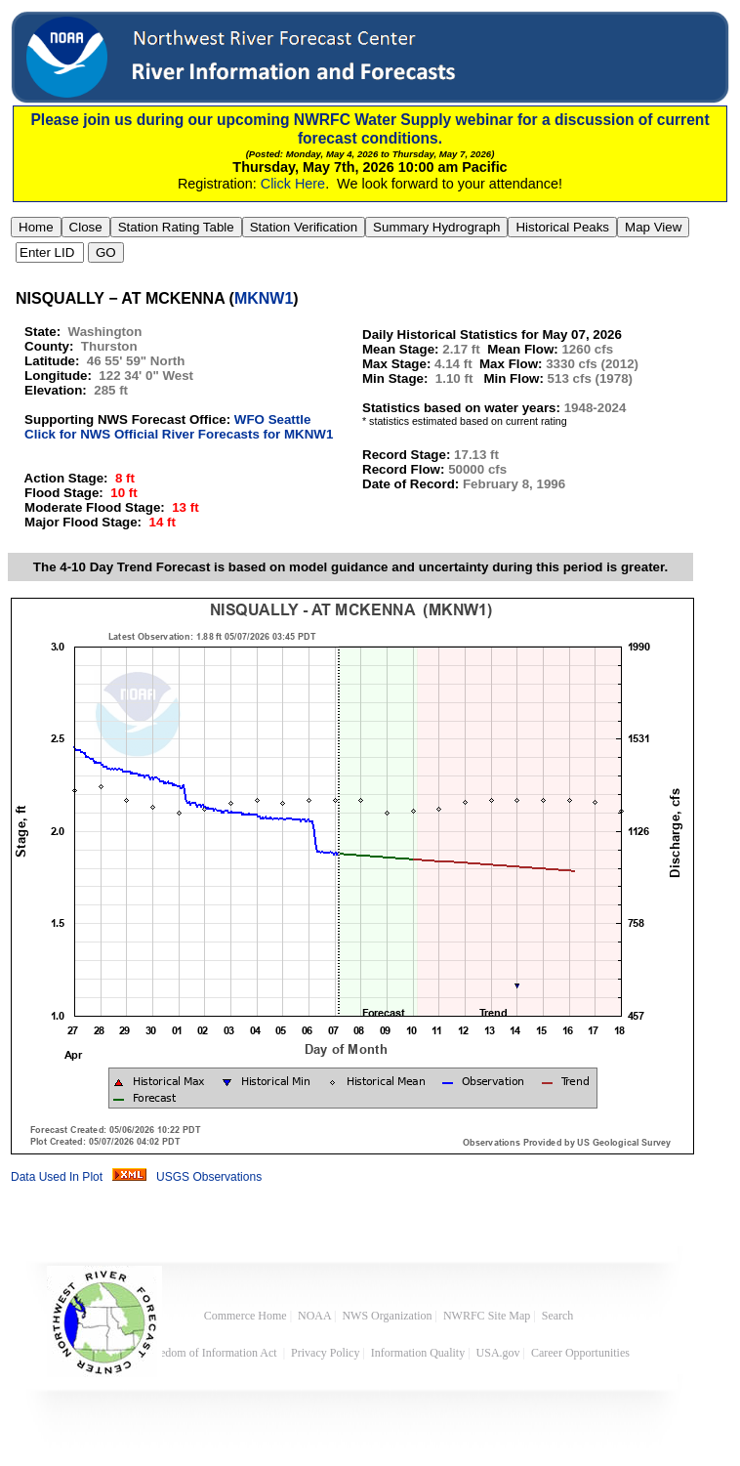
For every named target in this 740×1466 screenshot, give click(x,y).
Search (558, 1315)
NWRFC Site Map (486, 1315)
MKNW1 (263, 298)
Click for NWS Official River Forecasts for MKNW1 (178, 434)
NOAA (314, 1315)
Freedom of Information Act (212, 1353)
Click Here (293, 183)
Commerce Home (245, 1315)
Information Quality (418, 1353)
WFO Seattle (272, 419)
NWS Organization (387, 1315)
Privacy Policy (325, 1353)
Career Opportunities (582, 1353)
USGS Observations (209, 1177)
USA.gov (498, 1353)
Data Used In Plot (57, 1177)
